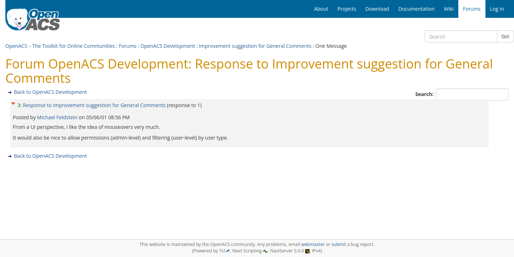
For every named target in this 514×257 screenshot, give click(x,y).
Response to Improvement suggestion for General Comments (94, 105)
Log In (497, 8)
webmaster (312, 244)
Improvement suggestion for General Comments (255, 45)
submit (339, 244)
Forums (128, 45)
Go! (505, 36)
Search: (425, 94)
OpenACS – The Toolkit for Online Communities (60, 45)
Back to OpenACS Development (50, 92)
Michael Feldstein (58, 117)
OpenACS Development (167, 45)
